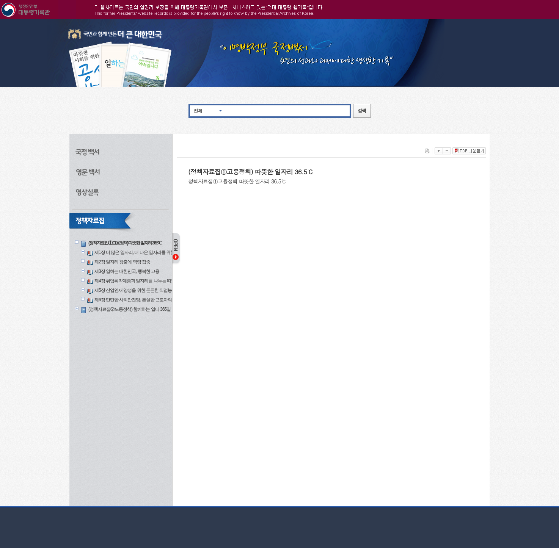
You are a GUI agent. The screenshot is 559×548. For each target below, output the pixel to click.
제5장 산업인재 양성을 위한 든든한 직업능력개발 (139, 290)
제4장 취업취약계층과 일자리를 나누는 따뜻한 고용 (141, 280)
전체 (198, 110)
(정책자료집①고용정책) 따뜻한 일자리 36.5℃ (124, 243)
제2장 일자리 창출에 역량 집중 (122, 262)
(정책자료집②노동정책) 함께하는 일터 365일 (129, 309)
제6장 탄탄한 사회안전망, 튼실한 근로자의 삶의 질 (140, 299)
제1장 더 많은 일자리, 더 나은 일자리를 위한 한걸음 (141, 252)
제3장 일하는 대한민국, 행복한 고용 (126, 271)
